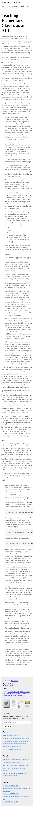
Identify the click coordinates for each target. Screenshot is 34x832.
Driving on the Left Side (10, 794)
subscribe (23, 716)
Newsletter (15, 6)
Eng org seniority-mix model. (12, 746)
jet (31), (25, 36)
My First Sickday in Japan (11, 786)
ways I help (9, 685)
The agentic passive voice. (11, 762)
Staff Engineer (24, 692)
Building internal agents (10, 735)
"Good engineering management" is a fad (16, 738)
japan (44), (14, 38)
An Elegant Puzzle (13, 692)
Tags (9, 6)
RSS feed (21, 718)
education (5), (6, 38)
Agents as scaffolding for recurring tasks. (16, 759)
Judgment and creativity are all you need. (16, 765)
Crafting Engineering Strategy (12, 695)
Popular (3, 6)
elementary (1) (22, 38)
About (27, 6)
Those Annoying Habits (10, 802)
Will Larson (14, 681)
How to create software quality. (13, 749)
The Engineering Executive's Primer (14, 693)
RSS (22, 6)
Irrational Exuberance (11, 2)
